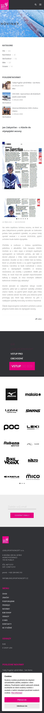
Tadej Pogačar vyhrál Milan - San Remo (26, 83)
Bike (4, 62)
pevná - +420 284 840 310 (12, 572)
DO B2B (22, 366)
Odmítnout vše (22, 706)
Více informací (16, 693)
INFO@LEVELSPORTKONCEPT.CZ (15, 578)
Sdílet (38, 319)
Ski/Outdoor (6, 58)
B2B (4, 644)
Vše (3, 51)
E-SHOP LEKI (7, 648)
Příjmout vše (22, 700)
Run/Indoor (6, 55)
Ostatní (5, 66)
